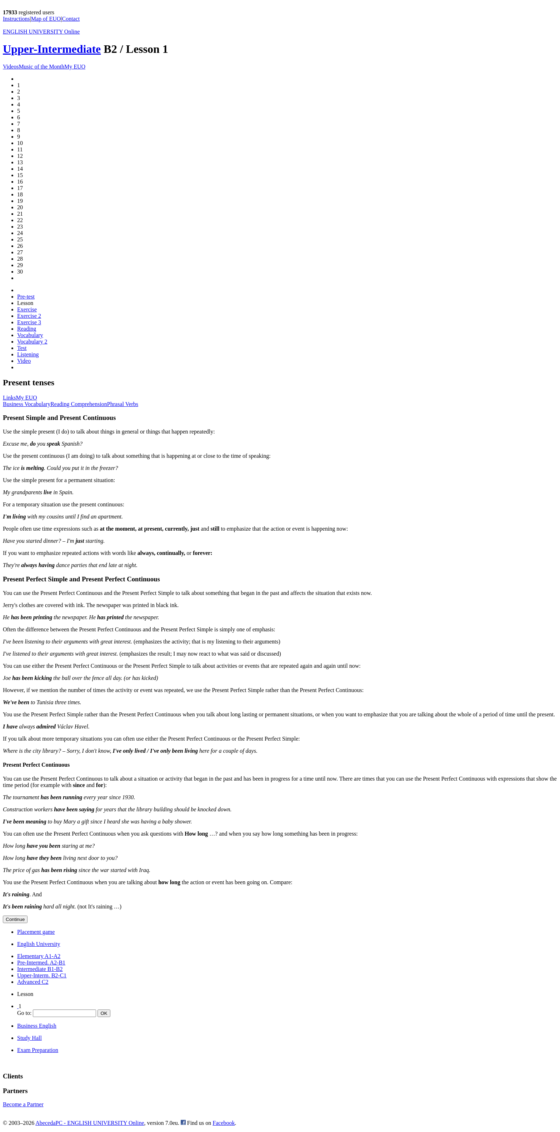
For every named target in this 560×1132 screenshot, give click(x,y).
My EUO (74, 67)
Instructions (16, 19)
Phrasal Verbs (122, 404)
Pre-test (26, 297)
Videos (11, 67)
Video (24, 361)
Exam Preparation (37, 1050)
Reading (26, 329)
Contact (71, 19)
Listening (28, 354)
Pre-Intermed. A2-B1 (41, 963)
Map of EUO (46, 19)
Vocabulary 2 (32, 342)
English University (38, 944)
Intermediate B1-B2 (40, 969)
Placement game (36, 932)
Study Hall (29, 1038)
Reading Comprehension (78, 404)
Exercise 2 (29, 316)
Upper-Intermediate (52, 48)
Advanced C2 (33, 982)
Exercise (27, 309)
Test (21, 348)
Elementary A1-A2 (38, 956)
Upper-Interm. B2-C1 (41, 975)
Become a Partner (23, 1104)
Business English (36, 1026)
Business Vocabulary (26, 404)
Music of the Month (41, 67)
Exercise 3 (29, 322)
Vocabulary (30, 335)
